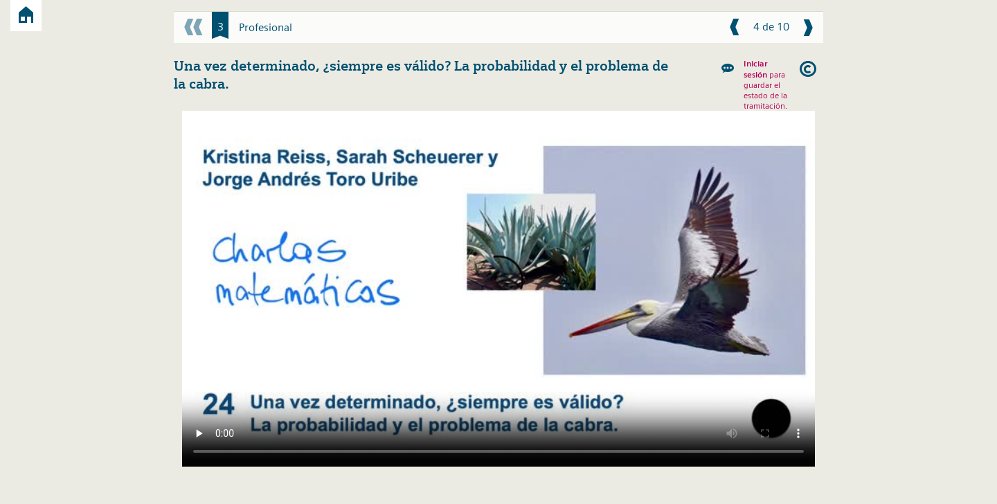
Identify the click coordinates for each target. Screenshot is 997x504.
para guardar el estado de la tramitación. (765, 84)
